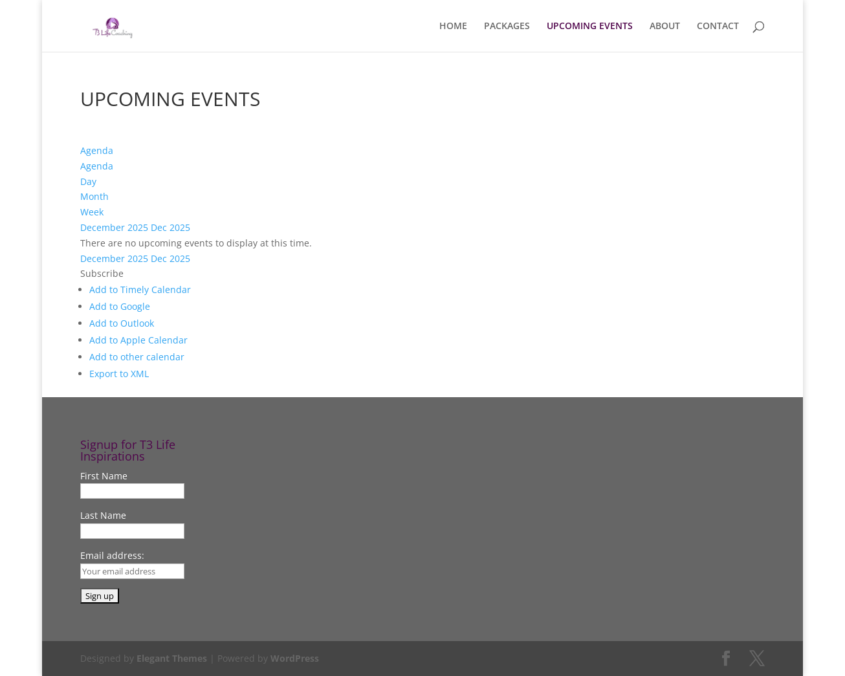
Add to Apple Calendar (138, 340)
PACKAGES (507, 26)
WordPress (294, 658)
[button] (102, 273)
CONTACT (718, 26)
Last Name (103, 515)
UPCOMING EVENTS (590, 26)
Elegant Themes (172, 658)
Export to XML (119, 373)
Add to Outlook (121, 323)
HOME (453, 26)
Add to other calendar (136, 357)
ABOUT (665, 26)
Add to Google (119, 306)
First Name (103, 476)
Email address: (112, 555)
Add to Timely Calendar (140, 289)
